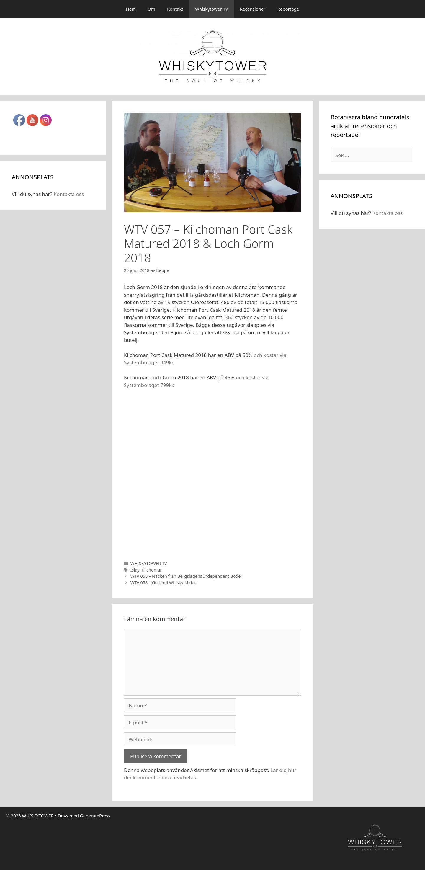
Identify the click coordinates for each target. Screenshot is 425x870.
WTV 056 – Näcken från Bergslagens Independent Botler (186, 576)
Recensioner (253, 9)
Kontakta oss (68, 194)
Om (151, 9)
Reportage (288, 9)
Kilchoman (152, 570)
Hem (131, 9)
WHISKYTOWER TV (148, 563)
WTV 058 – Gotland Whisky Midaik (164, 582)
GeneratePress (95, 816)
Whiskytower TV (211, 9)
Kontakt (175, 9)
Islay (134, 570)
